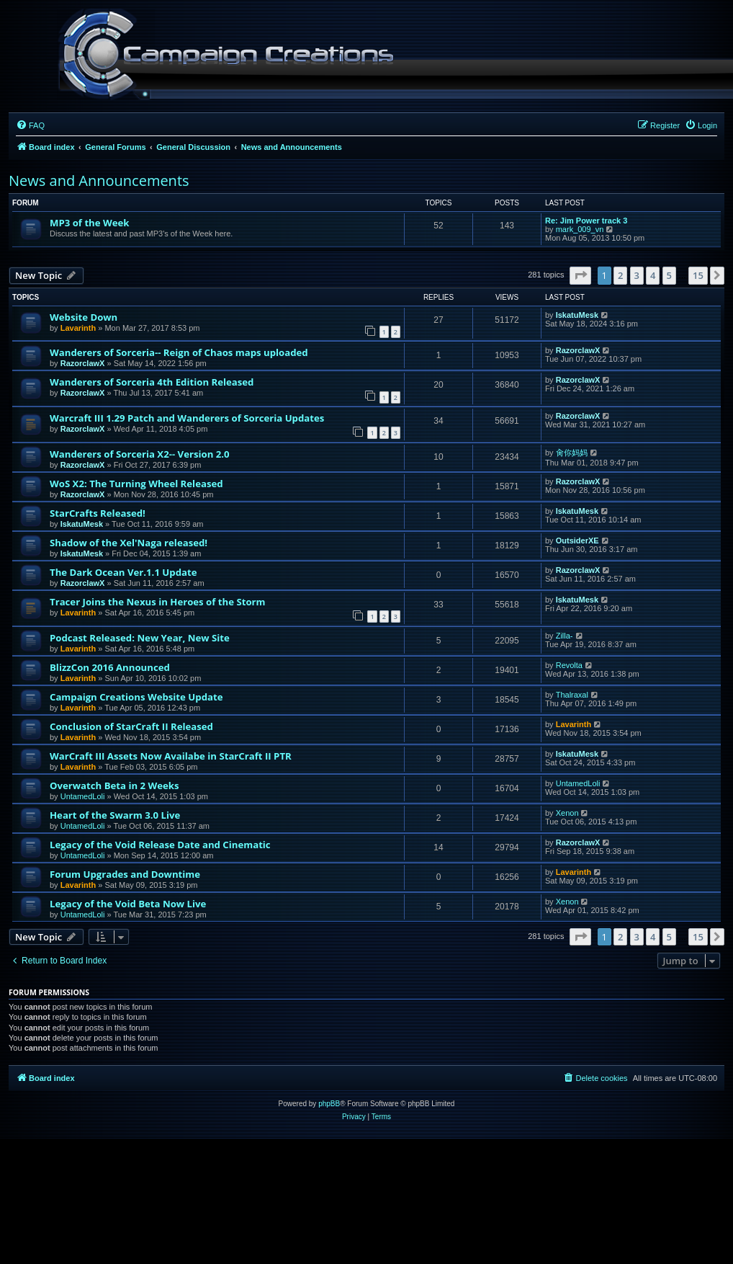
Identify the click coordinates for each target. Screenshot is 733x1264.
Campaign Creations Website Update (136, 696)
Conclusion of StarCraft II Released (131, 726)
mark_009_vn (580, 229)
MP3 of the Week (90, 222)
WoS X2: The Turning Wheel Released (136, 483)
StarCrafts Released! (97, 513)
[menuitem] (30, 125)
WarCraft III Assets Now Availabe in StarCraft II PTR (171, 755)
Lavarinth (78, 328)
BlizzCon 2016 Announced (110, 667)
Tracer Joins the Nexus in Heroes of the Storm (158, 601)
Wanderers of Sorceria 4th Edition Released (151, 381)
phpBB (329, 1104)
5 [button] (669, 275)
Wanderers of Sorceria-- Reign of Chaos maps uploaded (179, 352)
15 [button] (698, 275)
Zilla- (564, 635)
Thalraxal (572, 694)
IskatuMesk (577, 315)
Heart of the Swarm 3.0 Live (115, 815)
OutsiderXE (577, 540)
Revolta (569, 665)
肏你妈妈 (572, 452)
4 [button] (652, 275)
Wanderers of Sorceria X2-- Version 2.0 (140, 454)
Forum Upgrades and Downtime (125, 874)
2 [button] (620, 275)
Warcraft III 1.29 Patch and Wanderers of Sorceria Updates (187, 417)
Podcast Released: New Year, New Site (140, 637)
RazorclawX (82, 363)
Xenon (567, 813)
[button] (580, 275)
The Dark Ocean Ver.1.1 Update (123, 572)
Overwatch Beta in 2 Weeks (114, 785)
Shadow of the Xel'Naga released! (128, 542)
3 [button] (636, 275)
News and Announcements (99, 180)
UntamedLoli (82, 796)
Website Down (83, 317)
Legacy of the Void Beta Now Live (128, 903)
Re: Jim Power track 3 (586, 220)
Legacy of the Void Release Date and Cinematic (160, 844)
